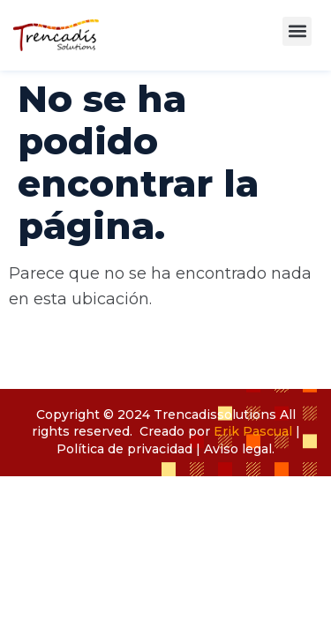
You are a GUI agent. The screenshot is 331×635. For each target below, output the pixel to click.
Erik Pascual (253, 431)
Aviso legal (238, 449)
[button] (297, 31)
